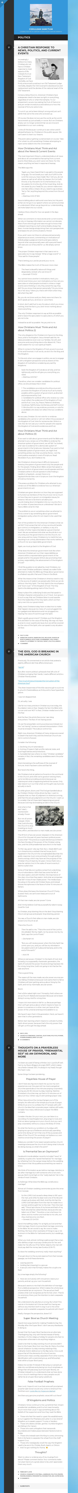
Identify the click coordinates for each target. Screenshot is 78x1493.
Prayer (60, 1474)
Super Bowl (59, 1476)
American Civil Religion (42, 637)
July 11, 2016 (24, 635)
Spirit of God (37, 1037)
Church (23, 1474)
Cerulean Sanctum (41, 29)
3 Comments (24, 1478)
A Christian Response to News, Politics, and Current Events (39, 50)
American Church (26, 637)
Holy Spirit (54, 639)
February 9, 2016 (26, 1472)
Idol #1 (21, 667)
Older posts (24, 1486)
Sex (53, 1476)
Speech (58, 641)
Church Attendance (27, 1035)
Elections (35, 639)
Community (30, 1474)
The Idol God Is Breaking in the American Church (38, 653)
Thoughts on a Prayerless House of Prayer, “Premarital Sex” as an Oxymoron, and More (40, 1052)
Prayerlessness (26, 1476)
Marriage (46, 1474)
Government (45, 639)
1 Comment (24, 643)
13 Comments (25, 1039)
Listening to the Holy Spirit (37, 641)
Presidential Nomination (41, 1476)
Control (39, 1035)
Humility (23, 641)
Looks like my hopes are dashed (42, 1391)
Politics (52, 641)
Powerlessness (26, 1037)
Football (39, 1474)
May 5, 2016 (24, 1033)
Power (60, 1035)
